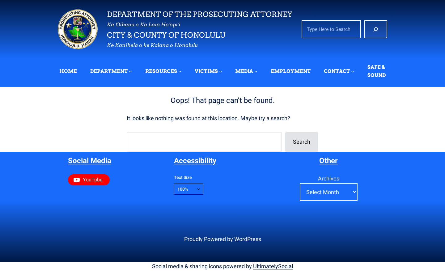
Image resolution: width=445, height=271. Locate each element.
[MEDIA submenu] (255, 71)
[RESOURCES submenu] (179, 71)
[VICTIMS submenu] (220, 71)
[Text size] (188, 189)
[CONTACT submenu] (352, 71)
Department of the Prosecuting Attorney (199, 14)
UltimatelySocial (273, 266)
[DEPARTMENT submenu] (130, 71)
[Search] (375, 29)
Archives (328, 178)
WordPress (247, 239)
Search (301, 141)
